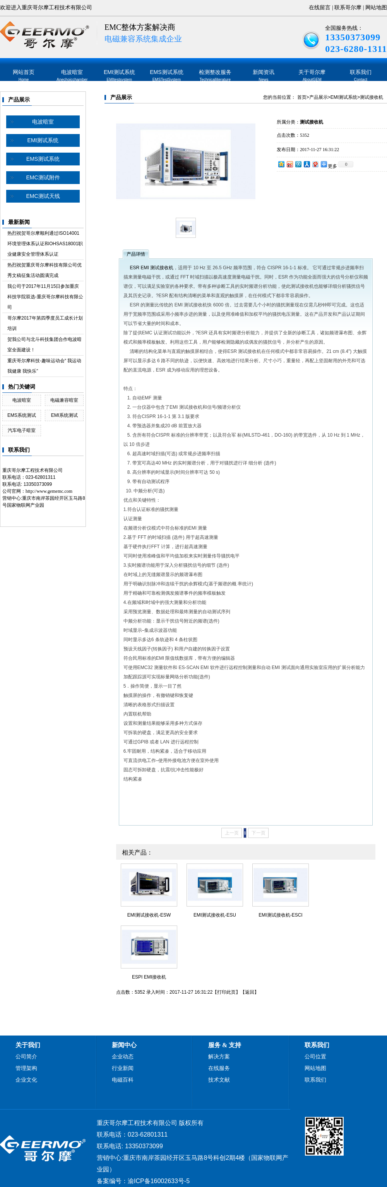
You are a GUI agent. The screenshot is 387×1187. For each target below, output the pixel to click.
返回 (249, 992)
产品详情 (136, 254)
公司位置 (315, 1057)
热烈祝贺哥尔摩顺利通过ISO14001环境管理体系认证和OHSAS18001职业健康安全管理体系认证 (45, 244)
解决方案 (219, 1057)
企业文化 (26, 1080)
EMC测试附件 (43, 177)
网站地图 (376, 7)
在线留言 (319, 7)
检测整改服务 (215, 75)
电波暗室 (72, 75)
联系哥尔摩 (347, 7)
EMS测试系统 (166, 75)
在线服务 (219, 1068)
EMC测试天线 (43, 196)
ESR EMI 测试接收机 (151, 267)
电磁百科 (123, 1080)
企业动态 (123, 1057)
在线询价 (298, 182)
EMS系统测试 (21, 415)
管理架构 (26, 1068)
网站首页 (23, 75)
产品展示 (19, 100)
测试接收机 (371, 97)
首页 (302, 97)
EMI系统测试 (64, 415)
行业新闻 (123, 1068)
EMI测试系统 (119, 75)
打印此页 (226, 992)
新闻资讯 (263, 75)
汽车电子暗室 (22, 430)
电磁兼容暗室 (64, 400)
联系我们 (360, 75)
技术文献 (219, 1080)
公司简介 (26, 1057)
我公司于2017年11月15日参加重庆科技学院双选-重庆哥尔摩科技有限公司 (45, 297)
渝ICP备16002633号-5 (159, 1181)
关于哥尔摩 (312, 75)
